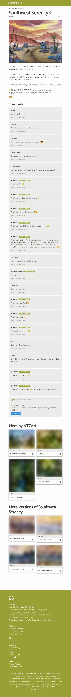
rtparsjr (13, 110)
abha (12, 341)
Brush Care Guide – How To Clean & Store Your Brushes (31, 620)
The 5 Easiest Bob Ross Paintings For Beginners (28, 610)
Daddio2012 (15, 285)
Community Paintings (17, 631)
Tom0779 (14, 257)
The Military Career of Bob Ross (21, 618)
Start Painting (14, 648)
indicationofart (16, 166)
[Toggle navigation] (60, 3)
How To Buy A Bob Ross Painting (22, 607)
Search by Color (15, 634)
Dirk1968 (14, 138)
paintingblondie (16, 271)
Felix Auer (34, 689)
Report (12, 117)
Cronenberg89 (16, 152)
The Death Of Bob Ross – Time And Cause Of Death (30, 615)
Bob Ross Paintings (16, 629)
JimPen (13, 124)
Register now (16, 413)
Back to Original (16, 9)
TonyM (13, 355)
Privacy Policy (14, 664)
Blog (11, 641)
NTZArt (12, 16)
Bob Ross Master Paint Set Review (22, 612)
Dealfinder (13, 657)
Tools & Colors (14, 655)
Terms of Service (15, 667)
